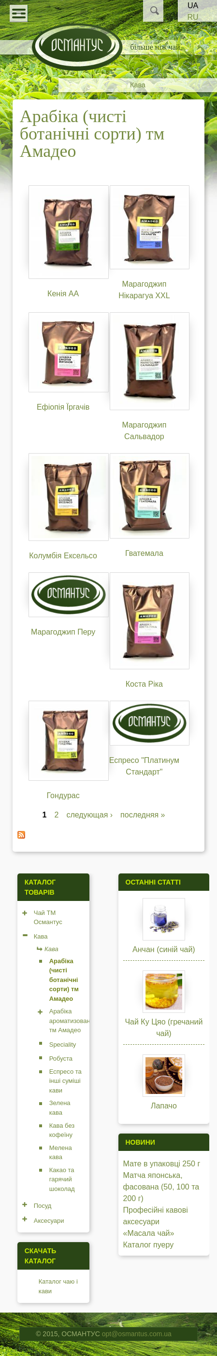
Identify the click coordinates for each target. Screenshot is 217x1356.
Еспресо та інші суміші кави (65, 1081)
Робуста (60, 1058)
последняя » (142, 815)
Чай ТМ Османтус (48, 917)
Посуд (43, 1205)
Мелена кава (60, 1152)
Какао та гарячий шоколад (62, 1179)
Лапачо (164, 1106)
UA (193, 5)
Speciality (62, 1044)
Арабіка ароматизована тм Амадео (71, 1021)
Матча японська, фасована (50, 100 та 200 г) (161, 1187)
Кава (137, 85)
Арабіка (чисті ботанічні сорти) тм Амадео (64, 979)
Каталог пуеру (148, 1245)
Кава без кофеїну (62, 1130)
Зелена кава (60, 1107)
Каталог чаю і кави (58, 1286)
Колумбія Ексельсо (63, 556)
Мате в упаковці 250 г (162, 1164)
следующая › (89, 815)
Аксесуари (49, 1220)
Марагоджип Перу (63, 632)
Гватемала (144, 553)
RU (192, 17)
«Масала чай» (148, 1233)
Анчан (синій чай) (163, 949)
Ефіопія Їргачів (63, 407)
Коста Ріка (144, 684)
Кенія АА (63, 294)
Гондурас (62, 795)
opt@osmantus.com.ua (137, 1334)
